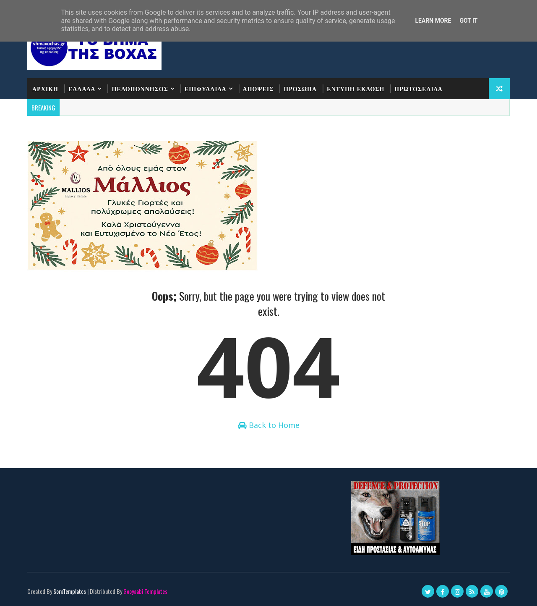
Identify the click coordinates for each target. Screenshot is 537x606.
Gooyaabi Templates (145, 591)
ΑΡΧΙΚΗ (45, 88)
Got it (468, 20)
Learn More (433, 20)
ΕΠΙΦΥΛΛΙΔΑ (206, 88)
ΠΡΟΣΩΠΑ (300, 88)
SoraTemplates (69, 591)
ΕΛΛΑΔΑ (81, 88)
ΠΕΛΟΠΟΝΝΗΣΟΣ (140, 88)
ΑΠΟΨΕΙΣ (258, 88)
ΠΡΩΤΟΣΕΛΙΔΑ (418, 88)
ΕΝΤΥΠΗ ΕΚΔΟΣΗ (355, 88)
